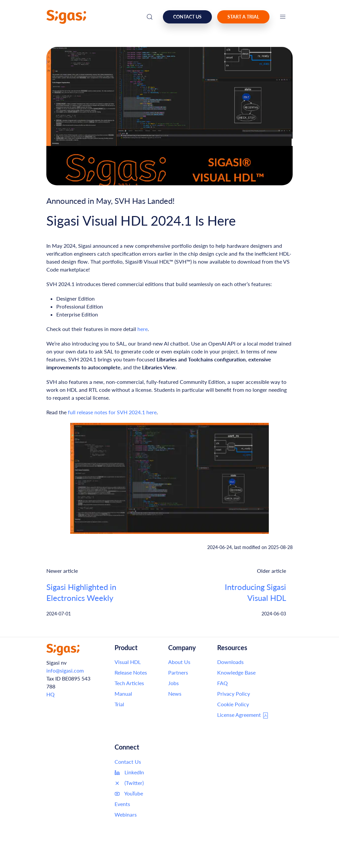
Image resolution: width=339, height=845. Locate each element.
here (142, 329)
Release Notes (131, 672)
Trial (119, 704)
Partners (178, 672)
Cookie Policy (233, 704)
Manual (123, 693)
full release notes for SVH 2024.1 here (112, 412)
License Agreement (243, 715)
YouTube (129, 793)
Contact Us (128, 761)
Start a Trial (243, 16)
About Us (179, 662)
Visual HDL (128, 662)
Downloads (230, 662)
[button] (282, 17)
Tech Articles (129, 683)
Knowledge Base (236, 672)
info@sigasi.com (65, 670)
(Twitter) (129, 783)
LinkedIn (129, 772)
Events (122, 804)
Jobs (173, 683)
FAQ (222, 683)
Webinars (126, 814)
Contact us (187, 16)
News (174, 693)
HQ (50, 694)
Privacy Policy (233, 693)
